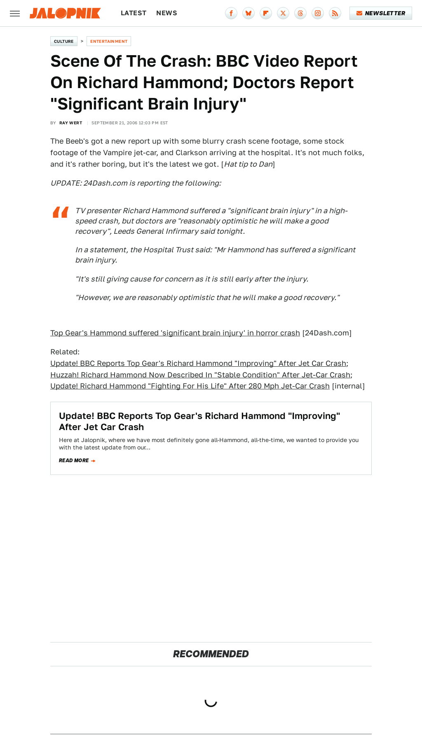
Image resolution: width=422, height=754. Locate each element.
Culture (64, 41)
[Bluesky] (248, 13)
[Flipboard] (266, 13)
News (166, 13)
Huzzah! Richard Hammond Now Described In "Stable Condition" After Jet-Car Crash (200, 374)
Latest (133, 13)
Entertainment (108, 41)
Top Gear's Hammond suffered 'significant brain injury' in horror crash (175, 332)
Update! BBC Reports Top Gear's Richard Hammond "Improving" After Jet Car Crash (198, 363)
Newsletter (381, 13)
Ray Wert (70, 122)
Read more (74, 460)
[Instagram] (318, 13)
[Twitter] (283, 13)
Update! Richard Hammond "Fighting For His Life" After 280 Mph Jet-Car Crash (190, 386)
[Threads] (300, 13)
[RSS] (335, 13)
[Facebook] (231, 13)
